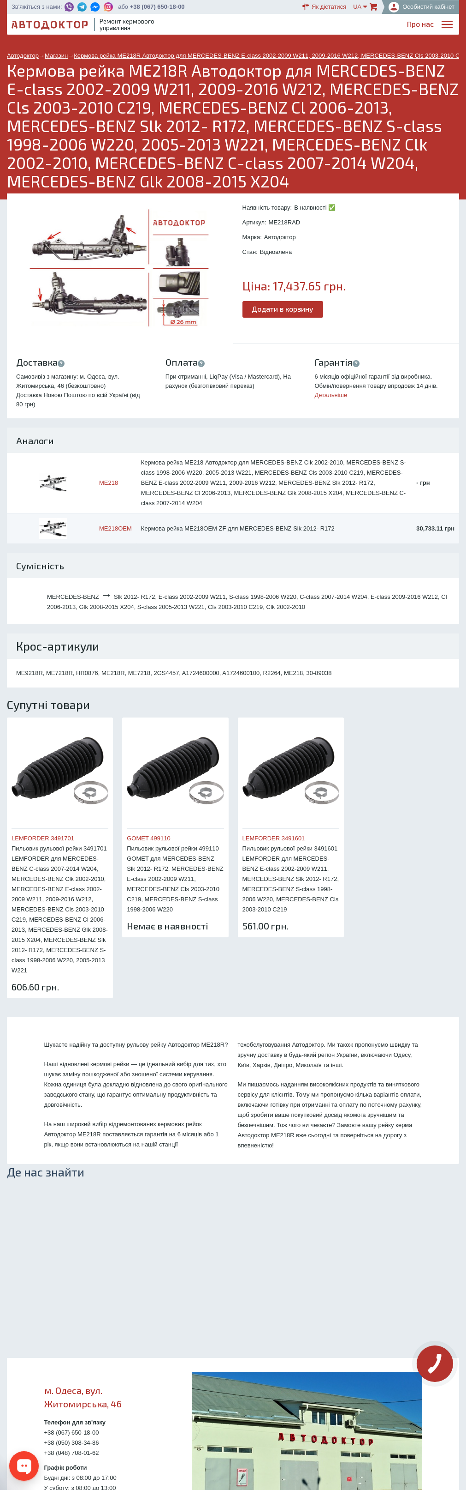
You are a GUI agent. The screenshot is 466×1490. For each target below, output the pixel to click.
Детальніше (330, 395)
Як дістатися (324, 7)
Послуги (234, 25)
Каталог (292, 25)
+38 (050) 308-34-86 (71, 1442)
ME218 (108, 482)
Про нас (200, 25)
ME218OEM (115, 528)
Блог (263, 25)
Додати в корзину (283, 308)
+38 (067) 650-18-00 (157, 6)
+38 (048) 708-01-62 (71, 1452)
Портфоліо (416, 25)
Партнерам (371, 25)
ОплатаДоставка (329, 26)
